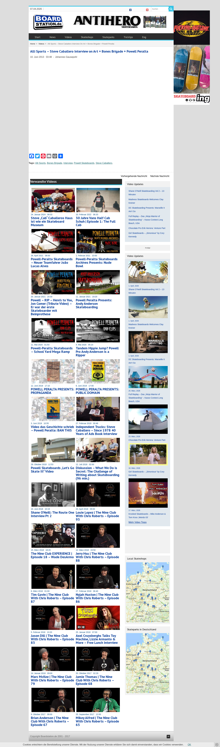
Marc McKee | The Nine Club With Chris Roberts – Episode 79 (52, 680)
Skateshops (87, 37)
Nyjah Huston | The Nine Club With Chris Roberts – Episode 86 (97, 598)
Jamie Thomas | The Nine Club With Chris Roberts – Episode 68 (95, 680)
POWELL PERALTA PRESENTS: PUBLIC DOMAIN (97, 391)
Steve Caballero (104, 163)
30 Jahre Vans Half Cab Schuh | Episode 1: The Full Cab (96, 221)
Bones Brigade (54, 163)
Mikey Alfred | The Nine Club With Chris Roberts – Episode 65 (97, 721)
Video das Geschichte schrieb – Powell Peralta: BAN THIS (52, 428)
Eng (144, 37)
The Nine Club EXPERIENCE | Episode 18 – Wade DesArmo (52, 555)
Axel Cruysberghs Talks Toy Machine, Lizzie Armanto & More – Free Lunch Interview (97, 639)
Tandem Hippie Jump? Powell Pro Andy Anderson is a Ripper (97, 351)
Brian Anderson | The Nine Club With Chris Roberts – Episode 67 (50, 721)
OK (189, 744)
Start (37, 37)
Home (32, 44)
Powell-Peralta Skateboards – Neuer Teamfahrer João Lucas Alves (52, 262)
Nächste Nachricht (159, 176)
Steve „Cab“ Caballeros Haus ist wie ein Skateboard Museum (52, 221)
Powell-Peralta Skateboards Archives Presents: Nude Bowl (97, 262)
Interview (68, 163)
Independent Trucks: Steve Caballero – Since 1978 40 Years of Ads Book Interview (96, 430)
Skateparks (108, 37)
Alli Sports (40, 163)
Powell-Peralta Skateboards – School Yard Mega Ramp (52, 350)
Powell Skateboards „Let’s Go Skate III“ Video (52, 470)
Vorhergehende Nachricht (134, 176)
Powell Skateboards (84, 163)
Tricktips (128, 37)
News (53, 37)
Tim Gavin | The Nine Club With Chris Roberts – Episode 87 (52, 598)
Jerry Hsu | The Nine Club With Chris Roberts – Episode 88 (97, 557)
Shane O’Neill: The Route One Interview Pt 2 (52, 514)
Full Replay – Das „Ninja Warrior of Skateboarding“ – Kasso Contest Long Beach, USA (146, 219)
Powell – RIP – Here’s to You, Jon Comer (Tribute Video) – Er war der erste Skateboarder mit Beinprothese (52, 307)
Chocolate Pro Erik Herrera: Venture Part (147, 228)
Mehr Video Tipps (138, 522)
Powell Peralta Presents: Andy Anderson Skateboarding (94, 303)
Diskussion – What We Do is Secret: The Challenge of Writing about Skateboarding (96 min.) (97, 473)
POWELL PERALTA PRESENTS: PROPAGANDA (52, 391)
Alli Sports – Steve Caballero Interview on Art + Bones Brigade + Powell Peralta (89, 51)
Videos (68, 37)
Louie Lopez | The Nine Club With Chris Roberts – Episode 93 (97, 516)
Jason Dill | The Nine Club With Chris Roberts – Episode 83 (52, 639)
